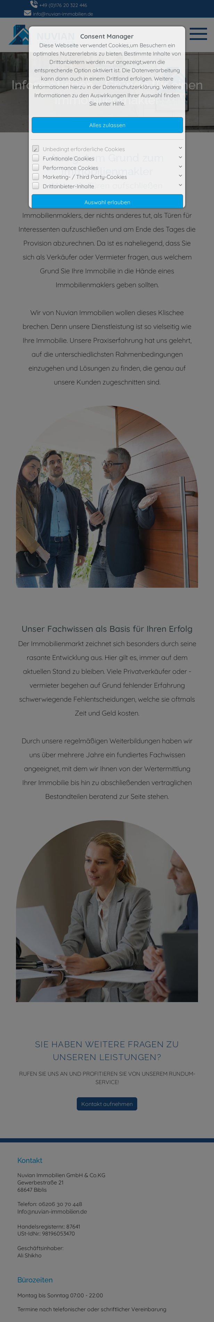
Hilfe (118, 103)
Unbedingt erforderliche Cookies (84, 149)
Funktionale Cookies (68, 158)
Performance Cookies (70, 167)
